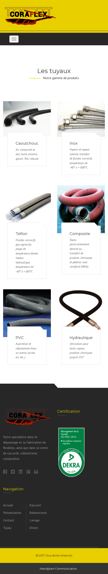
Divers (33, 528)
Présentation (12, 513)
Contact (8, 520)
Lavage (34, 520)
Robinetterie (38, 513)
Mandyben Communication (58, 568)
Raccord (35, 505)
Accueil (8, 505)
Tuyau (7, 528)
